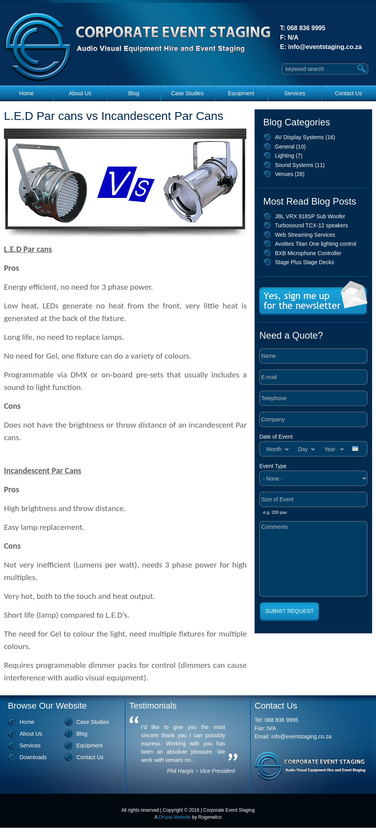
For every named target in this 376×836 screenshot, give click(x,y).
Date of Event (276, 436)
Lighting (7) (288, 155)
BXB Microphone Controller (308, 253)
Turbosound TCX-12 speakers (311, 225)
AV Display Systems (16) (305, 137)
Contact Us (348, 93)
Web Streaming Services (305, 235)
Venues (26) (290, 174)
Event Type (273, 466)
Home (26, 93)
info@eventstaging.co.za (325, 47)
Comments (313, 559)
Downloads (33, 757)
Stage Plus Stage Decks (304, 262)
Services (295, 93)
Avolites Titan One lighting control (315, 244)
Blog (133, 93)
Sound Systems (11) (300, 165)
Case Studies (187, 93)
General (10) (290, 146)
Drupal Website (175, 817)
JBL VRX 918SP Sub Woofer (310, 216)
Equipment (241, 93)
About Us (80, 93)
